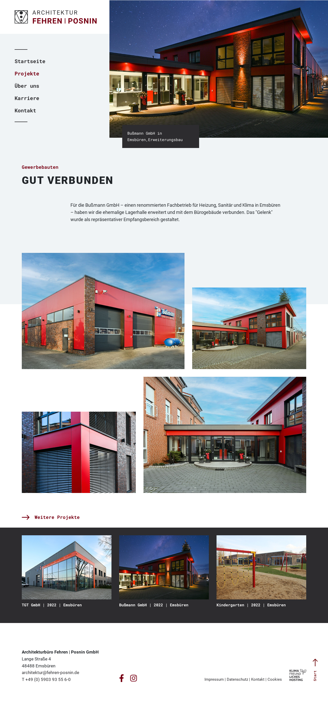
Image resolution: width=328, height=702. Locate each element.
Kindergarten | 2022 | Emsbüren (251, 604)
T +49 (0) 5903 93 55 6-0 (46, 679)
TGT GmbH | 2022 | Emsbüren (52, 604)
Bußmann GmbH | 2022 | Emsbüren (153, 604)
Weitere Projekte (51, 517)
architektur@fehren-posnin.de (50, 672)
